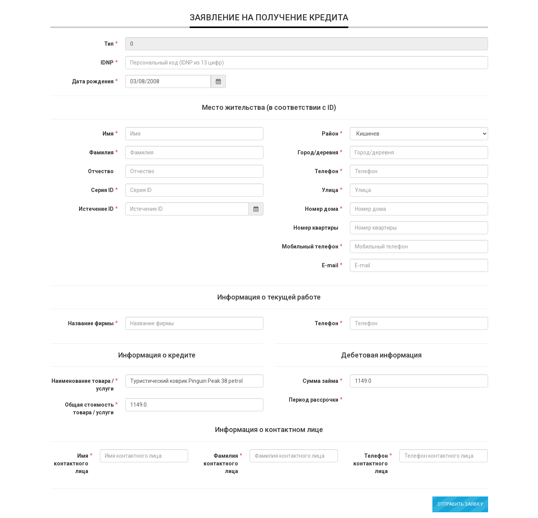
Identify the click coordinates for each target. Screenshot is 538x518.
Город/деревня (318, 152)
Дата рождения (93, 81)
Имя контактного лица (71, 463)
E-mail (330, 265)
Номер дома (321, 209)
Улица (330, 190)
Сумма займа (320, 381)
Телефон (326, 171)
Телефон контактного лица (370, 463)
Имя (108, 134)
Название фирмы (91, 323)
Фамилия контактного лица (221, 463)
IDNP (107, 63)
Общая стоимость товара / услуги (89, 408)
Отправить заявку (460, 504)
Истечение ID (96, 209)
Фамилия (101, 152)
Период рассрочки (313, 400)
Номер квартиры (315, 228)
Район (330, 134)
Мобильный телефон (310, 246)
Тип (109, 44)
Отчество (101, 171)
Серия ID (102, 190)
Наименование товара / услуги (82, 385)
